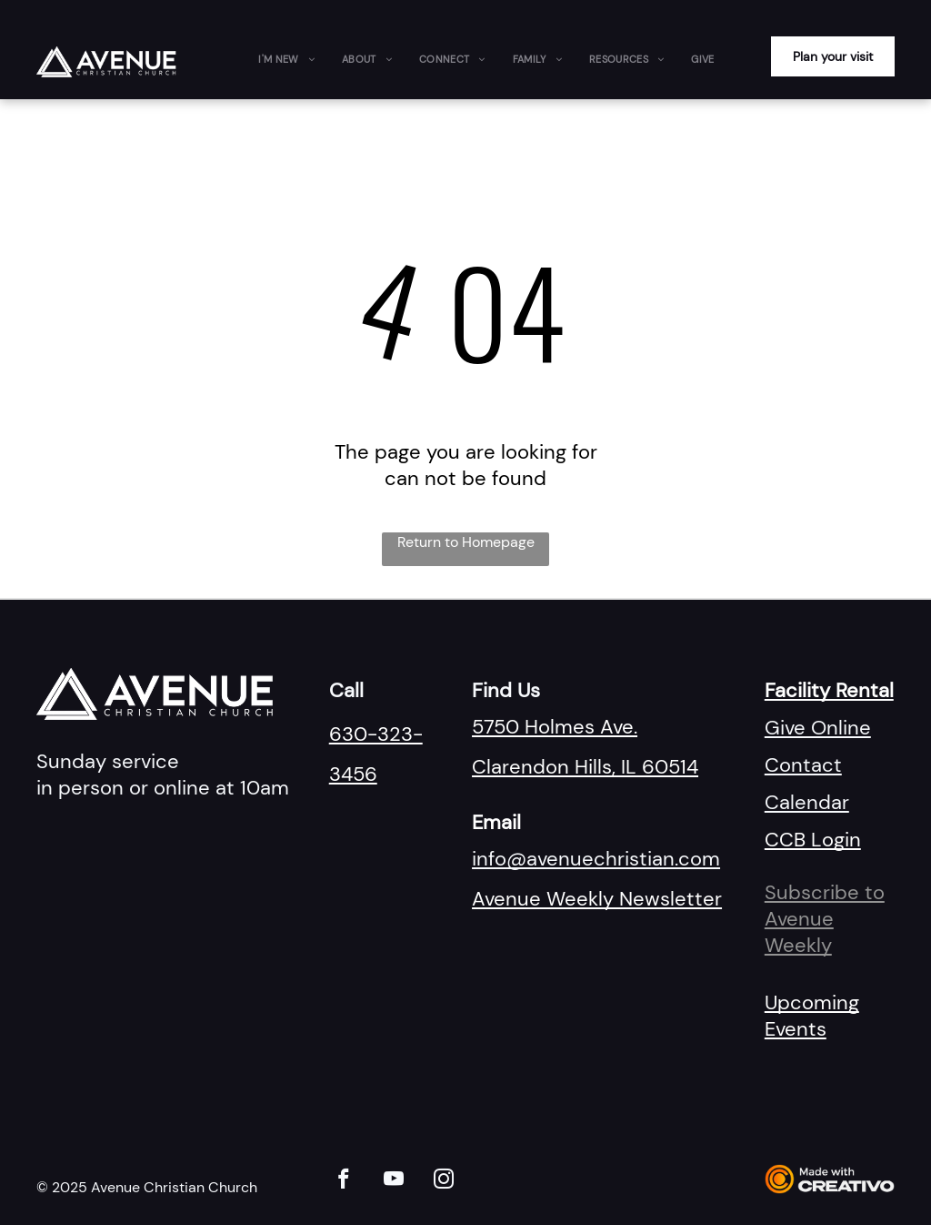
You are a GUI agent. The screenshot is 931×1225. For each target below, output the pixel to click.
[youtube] (394, 1181)
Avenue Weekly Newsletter (597, 899)
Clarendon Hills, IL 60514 (585, 767)
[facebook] (344, 1181)
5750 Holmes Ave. (554, 727)
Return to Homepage (466, 542)
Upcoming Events (812, 1015)
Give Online (818, 727)
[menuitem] (286, 59)
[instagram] (444, 1181)
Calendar (807, 802)
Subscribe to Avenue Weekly (825, 918)
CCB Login (813, 839)
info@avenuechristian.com (596, 858)
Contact (803, 765)
